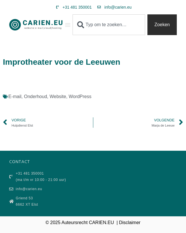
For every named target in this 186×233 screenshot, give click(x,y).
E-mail (14, 96)
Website (58, 96)
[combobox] (109, 24)
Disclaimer (130, 222)
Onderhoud (35, 96)
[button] (67, 24)
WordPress (80, 96)
